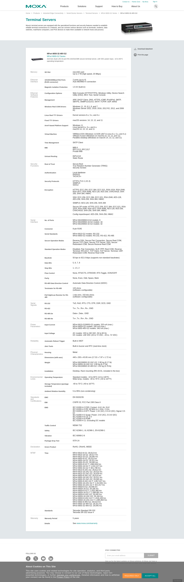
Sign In (155, 1)
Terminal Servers (91, 13)
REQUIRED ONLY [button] (132, 576)
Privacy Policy (63, 577)
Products (36, 13)
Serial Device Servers (74, 13)
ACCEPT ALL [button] (150, 576)
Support (99, 6)
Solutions (82, 6)
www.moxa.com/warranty (87, 523)
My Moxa (145, 1)
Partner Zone (136, 1)
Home (28, 13)
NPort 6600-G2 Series (109, 13)
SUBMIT (151, 555)
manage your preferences (68, 575)
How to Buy (117, 6)
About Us (135, 6)
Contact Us (126, 1)
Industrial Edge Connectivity (53, 13)
